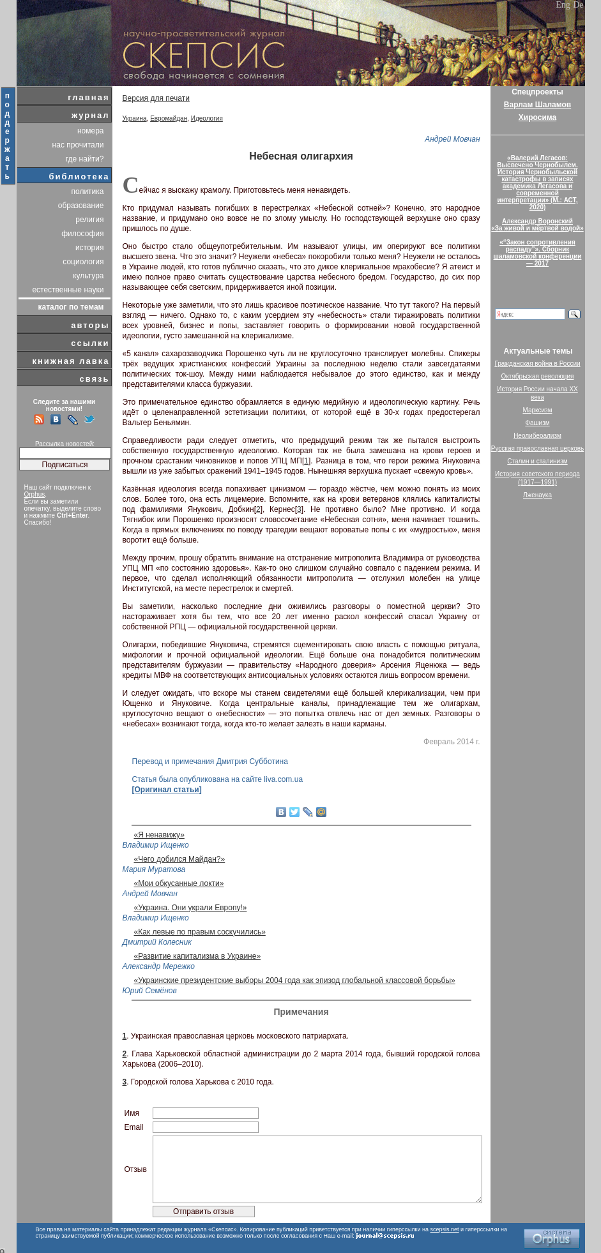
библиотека (79, 176)
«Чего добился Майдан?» (179, 859)
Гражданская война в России (537, 363)
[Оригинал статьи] (167, 789)
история (89, 247)
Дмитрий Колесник (157, 942)
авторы (90, 325)
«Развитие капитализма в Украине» (197, 956)
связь (94, 379)
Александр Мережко (159, 966)
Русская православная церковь (537, 448)
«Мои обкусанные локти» (179, 883)
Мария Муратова (154, 869)
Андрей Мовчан (452, 139)
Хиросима (537, 117)
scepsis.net (444, 1229)
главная (88, 97)
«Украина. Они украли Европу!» (190, 907)
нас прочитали (78, 144)
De (578, 5)
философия (82, 233)
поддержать (7, 136)
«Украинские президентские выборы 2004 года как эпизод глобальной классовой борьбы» (294, 980)
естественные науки (67, 289)
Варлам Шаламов (537, 104)
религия (89, 219)
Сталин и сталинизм (537, 461)
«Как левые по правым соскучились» (200, 931)
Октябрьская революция (537, 376)
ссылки (90, 343)
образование (81, 205)
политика (88, 191)
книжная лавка (70, 361)
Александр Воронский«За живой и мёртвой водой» (537, 225)
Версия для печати (156, 98)
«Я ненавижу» (159, 834)
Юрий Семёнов (150, 990)
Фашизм (537, 422)
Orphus (34, 494)
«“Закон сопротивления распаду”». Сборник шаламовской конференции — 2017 (538, 253)
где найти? (85, 158)
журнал (91, 115)
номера (90, 130)
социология (83, 261)
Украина (135, 118)
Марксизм (537, 410)
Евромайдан (168, 118)
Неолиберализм (537, 435)
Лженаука (537, 495)
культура (88, 275)
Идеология (207, 118)
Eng (563, 5)
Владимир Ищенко (156, 845)
